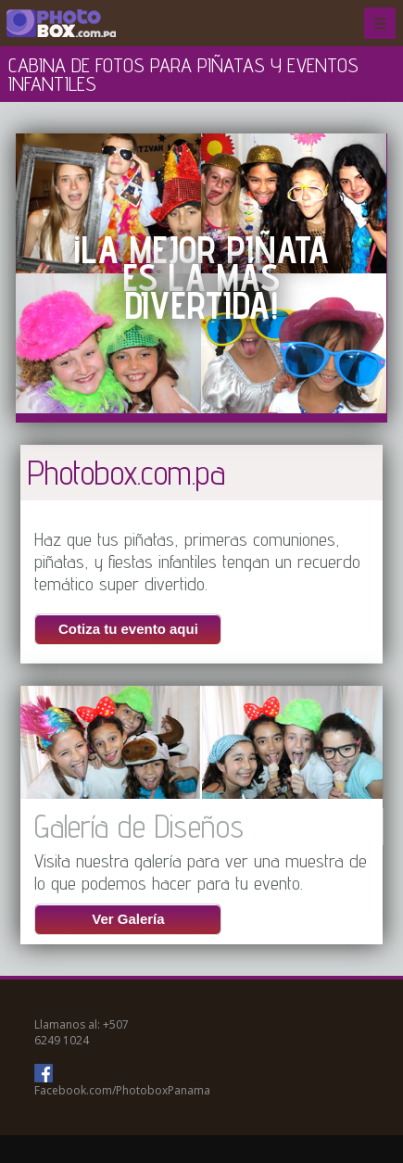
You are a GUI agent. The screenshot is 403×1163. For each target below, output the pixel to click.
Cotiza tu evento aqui (128, 629)
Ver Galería (128, 919)
